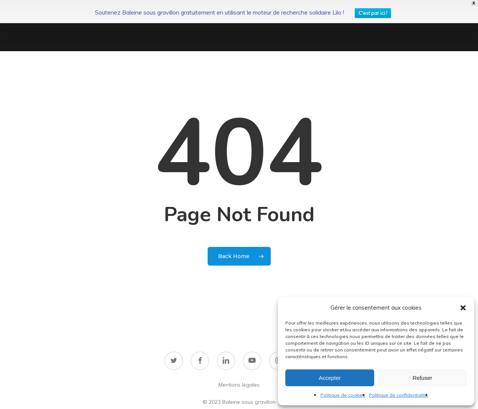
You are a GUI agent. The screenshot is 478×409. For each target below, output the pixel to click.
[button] (463, 308)
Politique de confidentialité (398, 395)
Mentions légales (239, 364)
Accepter (330, 378)
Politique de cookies (342, 395)
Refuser (422, 378)
